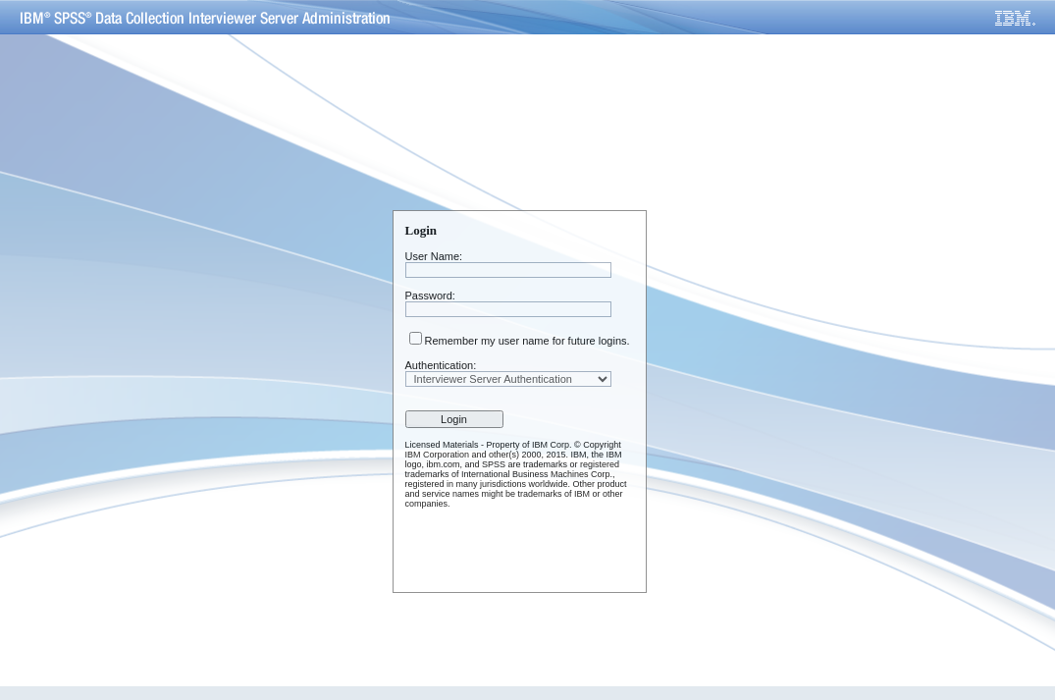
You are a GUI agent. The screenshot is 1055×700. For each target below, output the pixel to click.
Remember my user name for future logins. (527, 341)
